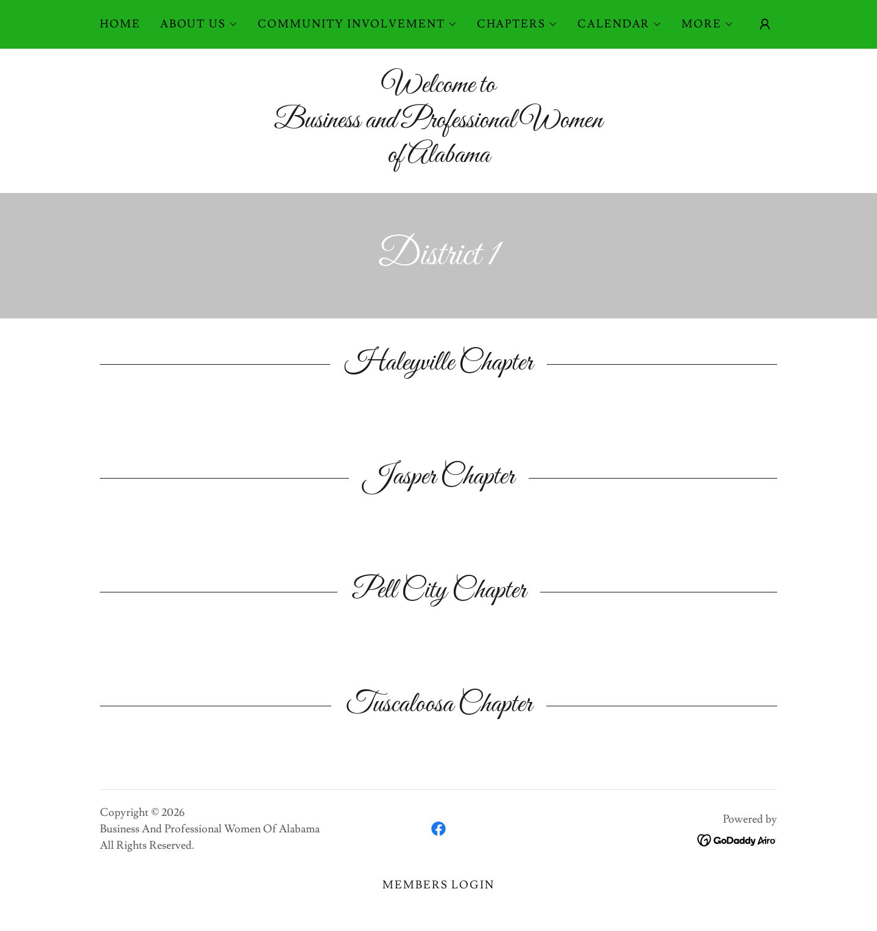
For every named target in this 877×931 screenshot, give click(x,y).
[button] (199, 24)
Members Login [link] (438, 885)
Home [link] (120, 24)
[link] (438, 829)
